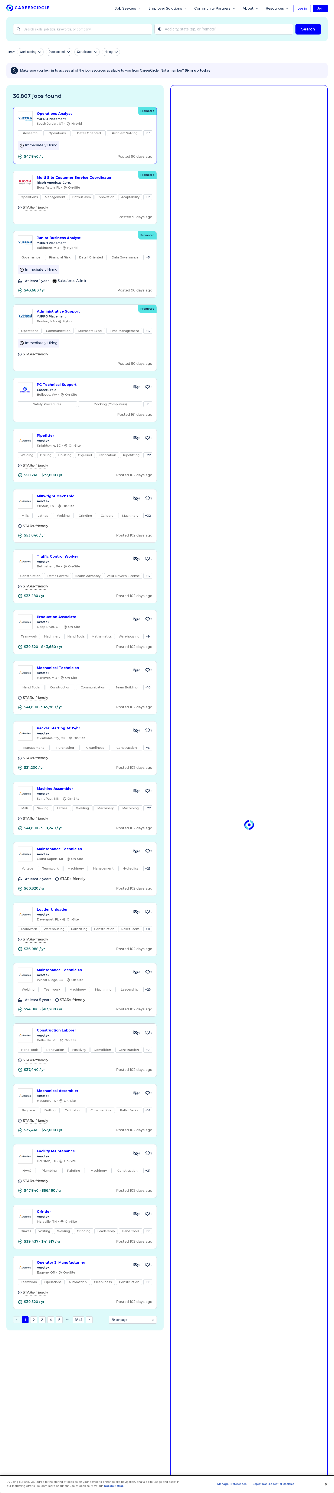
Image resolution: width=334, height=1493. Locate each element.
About (250, 8)
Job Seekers (128, 8)
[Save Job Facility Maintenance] (147, 1153)
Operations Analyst (85, 114)
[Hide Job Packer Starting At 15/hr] (135, 730)
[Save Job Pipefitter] (147, 438)
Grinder (82, 1212)
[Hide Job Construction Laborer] (135, 1032)
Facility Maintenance (82, 1151)
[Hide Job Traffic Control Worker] (135, 558)
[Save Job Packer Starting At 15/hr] (147, 730)
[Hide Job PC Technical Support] (135, 387)
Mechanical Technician (82, 668)
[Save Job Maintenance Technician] (147, 851)
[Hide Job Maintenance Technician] (135, 851)
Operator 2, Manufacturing (82, 1262)
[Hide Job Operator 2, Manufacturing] (135, 1264)
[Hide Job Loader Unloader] (135, 911)
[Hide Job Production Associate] (135, 619)
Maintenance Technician (82, 849)
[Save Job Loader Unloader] (147, 911)
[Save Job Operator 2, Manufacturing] (147, 1264)
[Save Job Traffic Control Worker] (147, 558)
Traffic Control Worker (82, 556)
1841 (78, 1320)
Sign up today (197, 70)
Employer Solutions (167, 8)
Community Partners (214, 8)
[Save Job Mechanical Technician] (147, 670)
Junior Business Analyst (85, 238)
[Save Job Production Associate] (147, 619)
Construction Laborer (82, 1030)
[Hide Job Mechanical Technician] (135, 670)
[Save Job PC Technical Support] (147, 387)
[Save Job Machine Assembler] (147, 791)
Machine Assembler (82, 789)
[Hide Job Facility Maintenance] (135, 1153)
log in (49, 70)
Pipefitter (82, 436)
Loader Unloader (82, 909)
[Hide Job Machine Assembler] (135, 791)
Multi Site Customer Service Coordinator (85, 177)
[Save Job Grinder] (147, 1214)
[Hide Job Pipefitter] (135, 438)
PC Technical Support (82, 385)
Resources (277, 8)
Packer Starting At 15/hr (82, 728)
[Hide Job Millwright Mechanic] (135, 498)
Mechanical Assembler (82, 1091)
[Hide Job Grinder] (135, 1214)
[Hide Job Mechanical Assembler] (135, 1093)
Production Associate (82, 617)
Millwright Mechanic (82, 496)
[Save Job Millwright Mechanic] (147, 498)
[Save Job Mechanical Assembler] (147, 1093)
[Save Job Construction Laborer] (147, 1032)
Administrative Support (85, 311)
